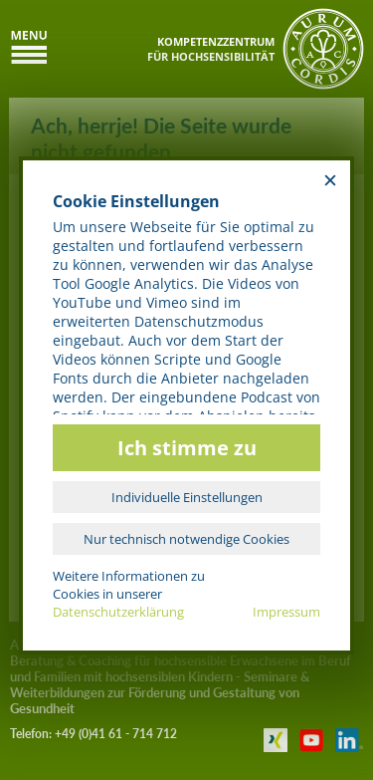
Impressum (286, 612)
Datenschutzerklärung (118, 612)
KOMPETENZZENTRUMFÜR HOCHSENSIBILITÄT (211, 49)
